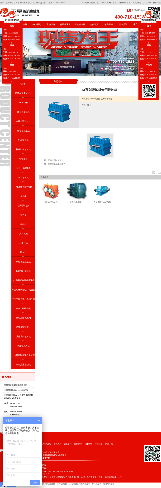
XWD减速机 (62, 484)
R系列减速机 (84, 484)
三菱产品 (23, 243)
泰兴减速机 (96, 484)
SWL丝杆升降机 (23, 308)
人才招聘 (88, 444)
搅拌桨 (23, 215)
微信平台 (157, 2)
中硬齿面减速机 (23, 121)
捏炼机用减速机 (50, 202)
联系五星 (98, 444)
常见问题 (137, 2)
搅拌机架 (23, 233)
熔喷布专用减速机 (23, 93)
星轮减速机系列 (23, 318)
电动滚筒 (51, 24)
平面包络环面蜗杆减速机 (23, 290)
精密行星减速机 (23, 261)
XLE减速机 (73, 484)
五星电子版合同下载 (90, 2)
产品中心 (23, 84)
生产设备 (137, 24)
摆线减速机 (80, 24)
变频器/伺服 (23, 205)
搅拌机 (23, 196)
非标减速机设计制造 (23, 187)
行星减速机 (65, 24)
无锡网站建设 (108, 484)
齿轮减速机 (50, 484)
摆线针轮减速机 (23, 149)
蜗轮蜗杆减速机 (23, 271)
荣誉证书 (108, 24)
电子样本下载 (125, 2)
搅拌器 (23, 224)
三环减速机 (23, 177)
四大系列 (57, 444)
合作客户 (94, 24)
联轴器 (23, 252)
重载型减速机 (23, 346)
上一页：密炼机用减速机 (51, 160)
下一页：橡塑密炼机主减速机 (52, 164)
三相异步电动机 (23, 364)
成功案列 (67, 444)
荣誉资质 (78, 444)
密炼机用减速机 (76, 202)
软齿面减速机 (23, 112)
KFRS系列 (36, 24)
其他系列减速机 (23, 336)
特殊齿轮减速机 (23, 327)
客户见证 (123, 24)
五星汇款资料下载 (109, 2)
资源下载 (109, 444)
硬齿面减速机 (23, 130)
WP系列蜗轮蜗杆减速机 (23, 280)
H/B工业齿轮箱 (23, 168)
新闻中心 (147, 2)
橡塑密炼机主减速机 (102, 202)
